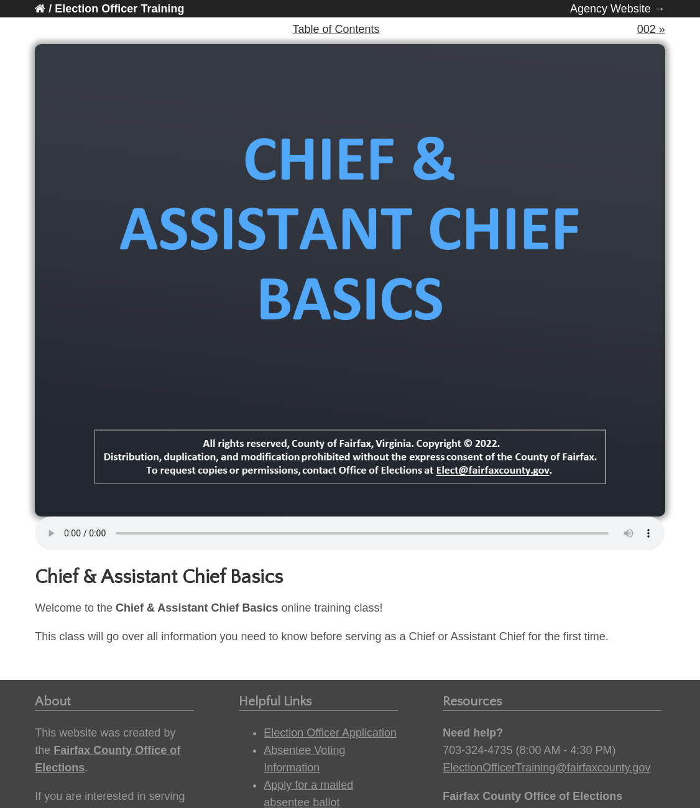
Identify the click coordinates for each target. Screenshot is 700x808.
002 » (651, 29)
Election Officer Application (330, 733)
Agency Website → (617, 8)
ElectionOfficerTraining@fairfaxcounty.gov (546, 767)
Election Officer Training (119, 8)
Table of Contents (335, 29)
